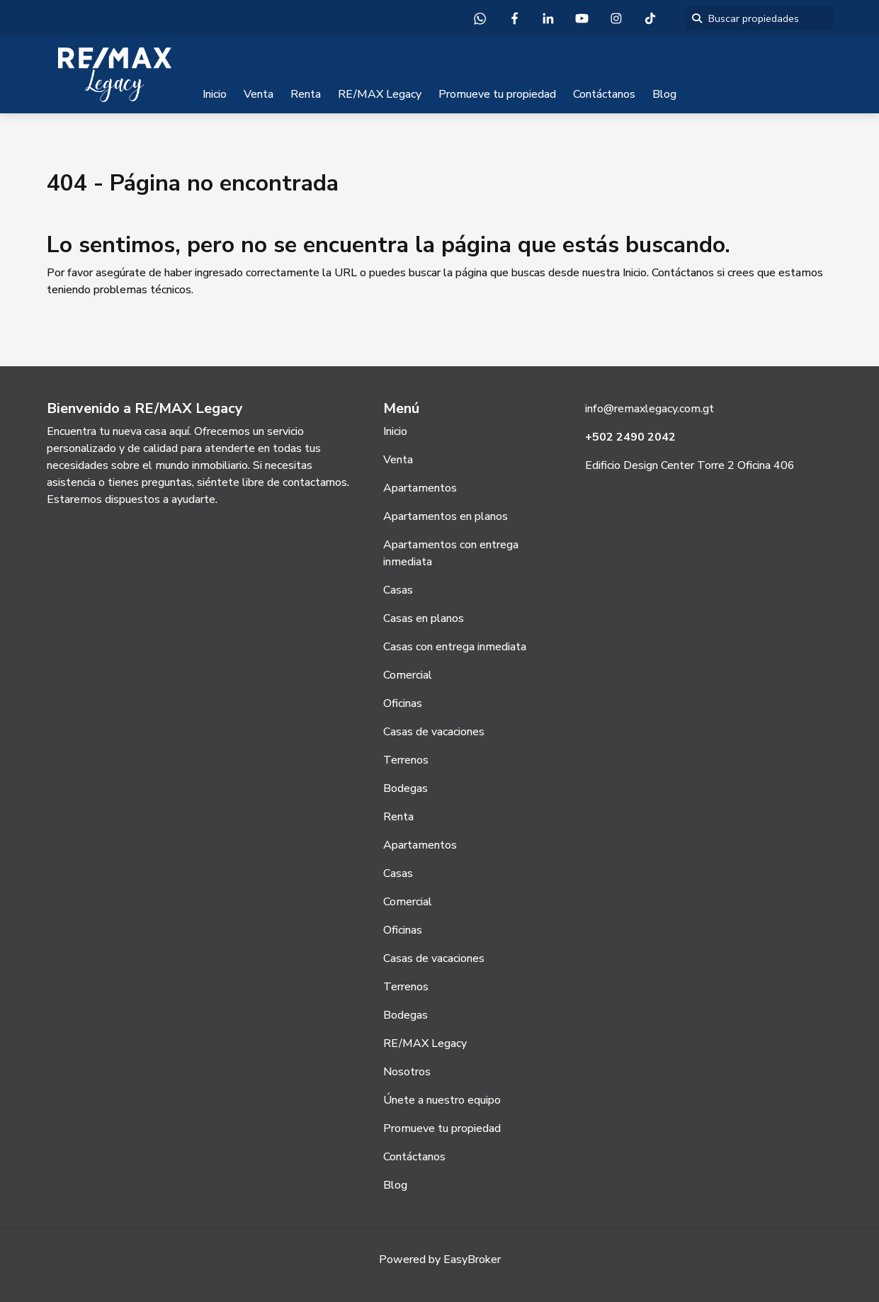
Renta (305, 94)
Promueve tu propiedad (497, 94)
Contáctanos (604, 94)
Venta (258, 94)
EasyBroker (472, 1259)
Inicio (215, 94)
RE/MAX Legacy (379, 94)
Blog (664, 94)
